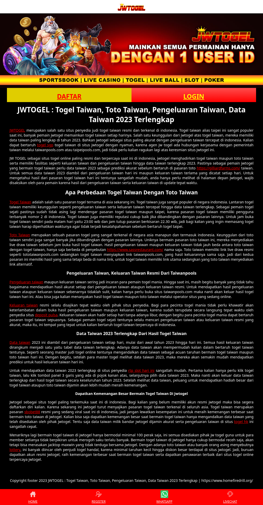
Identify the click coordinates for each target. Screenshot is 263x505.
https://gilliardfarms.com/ (218, 168)
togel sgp (45, 144)
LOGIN (193, 96)
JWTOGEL (17, 130)
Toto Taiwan (20, 234)
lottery (15, 449)
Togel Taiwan (20, 202)
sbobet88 (32, 411)
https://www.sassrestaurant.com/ (135, 249)
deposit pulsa (46, 314)
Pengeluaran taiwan (26, 281)
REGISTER (99, 497)
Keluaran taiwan (24, 305)
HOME (32, 497)
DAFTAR (69, 96)
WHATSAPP (164, 497)
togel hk (241, 421)
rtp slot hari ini (141, 370)
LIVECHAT (230, 497)
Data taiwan (20, 342)
